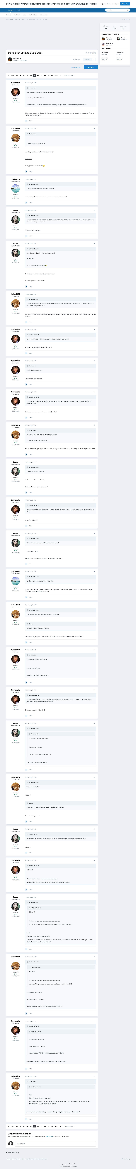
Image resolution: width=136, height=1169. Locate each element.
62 (41, 75)
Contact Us (72, 1164)
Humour (24, 60)
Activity (18, 10)
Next (56, 75)
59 (31, 75)
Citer (30, 121)
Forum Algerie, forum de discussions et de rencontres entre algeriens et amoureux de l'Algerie (51, 4)
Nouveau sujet (75, 67)
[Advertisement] (40, 36)
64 (48, 75)
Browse (10, 10)
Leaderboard (44, 15)
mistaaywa (15, 179)
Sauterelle (15, 83)
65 (52, 75)
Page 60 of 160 (69, 75)
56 (20, 75)
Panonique (109, 43)
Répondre (90, 67)
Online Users (33, 15)
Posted (30, 83)
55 (17, 75)
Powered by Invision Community (68, 1166)
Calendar (17, 15)
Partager (76, 59)
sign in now (49, 1136)
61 (38, 75)
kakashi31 (15, 128)
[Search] (115, 10)
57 (24, 75)
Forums (8, 15)
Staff (25, 15)
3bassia (18, 58)
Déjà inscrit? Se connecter (110, 4)
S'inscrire (125, 4)
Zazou (15, 210)
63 (45, 75)
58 (27, 75)
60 (34, 75)
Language (63, 1164)
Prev (12, 75)
